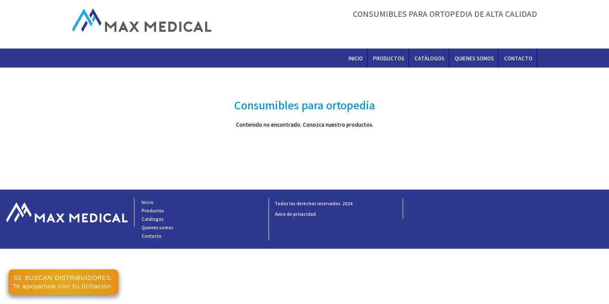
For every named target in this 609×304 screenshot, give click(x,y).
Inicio (355, 58)
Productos (388, 58)
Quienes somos (474, 58)
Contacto (518, 58)
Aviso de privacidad (295, 214)
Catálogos (429, 58)
